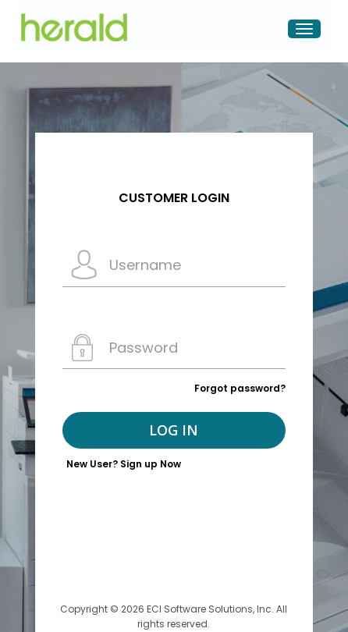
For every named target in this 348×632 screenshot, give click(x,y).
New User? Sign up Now (123, 463)
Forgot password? (240, 388)
